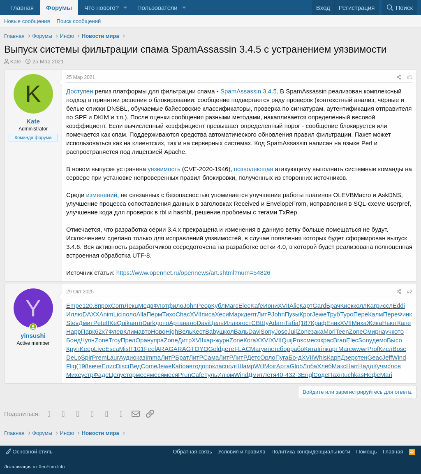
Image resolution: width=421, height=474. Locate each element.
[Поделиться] (399, 77)
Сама (211, 357)
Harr (352, 365)
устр (87, 374)
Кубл (217, 305)
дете (227, 348)
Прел (128, 340)
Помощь (366, 451)
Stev (72, 322)
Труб (333, 314)
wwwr (360, 348)
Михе (73, 374)
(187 (304, 322)
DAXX (91, 314)
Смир (371, 331)
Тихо (169, 314)
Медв (145, 305)
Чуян (88, 340)
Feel (150, 348)
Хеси (222, 314)
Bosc (399, 348)
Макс (339, 365)
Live (100, 348)
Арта (176, 322)
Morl (329, 331)
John (190, 305)
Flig (71, 365)
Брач (333, 305)
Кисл (385, 348)
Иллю (74, 314)
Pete (99, 322)
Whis (320, 357)
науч (385, 331)
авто (136, 322)
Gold (215, 348)
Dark (148, 322)
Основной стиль (29, 451)
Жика (374, 322)
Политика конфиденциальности (310, 451)
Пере (361, 314)
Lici (118, 314)
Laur (112, 357)
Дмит (86, 322)
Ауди (126, 357)
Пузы (292, 314)
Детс (253, 357)
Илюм (225, 374)
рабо (297, 348)
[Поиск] (399, 7)
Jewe (319, 314)
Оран (142, 340)
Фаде (101, 374)
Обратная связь (192, 451)
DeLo (73, 357)
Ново (158, 331)
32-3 (295, 374)
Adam (276, 322)
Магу (257, 348)
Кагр (373, 305)
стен (361, 357)
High (171, 331)
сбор (283, 348)
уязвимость (164, 168)
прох (104, 305)
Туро (346, 314)
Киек (347, 305)
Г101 (137, 348)
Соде (320, 374)
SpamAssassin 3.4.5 (248, 91)
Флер (115, 331)
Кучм (380, 365)
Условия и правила (242, 451)
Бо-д (294, 357)
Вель (185, 331)
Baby (212, 331)
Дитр (185, 340)
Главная (22, 7)
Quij (287, 340)
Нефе (372, 374)
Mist (124, 348)
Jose (281, 331)
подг (231, 365)
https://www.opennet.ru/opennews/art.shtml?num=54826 (193, 272)
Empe (74, 305)
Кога (249, 340)
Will (259, 365)
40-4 (282, 374)
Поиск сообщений (79, 21)
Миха (359, 322)
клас (218, 365)
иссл (386, 305)
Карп (334, 357)
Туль (210, 374)
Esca (112, 348)
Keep (87, 348)
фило (175, 305)
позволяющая (253, 168)
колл (360, 305)
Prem (99, 357)
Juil (292, 331)
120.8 (90, 305)
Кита (310, 348)
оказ (139, 357)
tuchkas (353, 374)
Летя (269, 374)
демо (379, 340)
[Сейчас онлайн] (33, 327)
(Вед (134, 365)
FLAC (242, 348)
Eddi (399, 305)
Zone (304, 331)
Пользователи (157, 7)
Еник (333, 322)
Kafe (256, 305)
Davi (203, 322)
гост (245, 322)
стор (129, 374)
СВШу (259, 322)
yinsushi (33, 335)
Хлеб (324, 365)
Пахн (335, 374)
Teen (342, 331)
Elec (244, 305)
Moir (270, 365)
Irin (321, 348)
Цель (216, 322)
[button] (125, 7)
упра (157, 340)
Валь (241, 331)
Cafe (197, 374)
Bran (339, 340)
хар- (209, 340)
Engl (307, 374)
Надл (365, 365)
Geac (375, 357)
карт (332, 348)
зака (317, 331)
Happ (73, 331)
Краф (318, 322)
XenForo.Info (52, 466)
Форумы (59, 7)
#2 (409, 292)
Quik (123, 322)
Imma (153, 357)
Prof (373, 348)
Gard (319, 305)
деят (250, 314)
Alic (294, 305)
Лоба (310, 365)
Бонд (73, 340)
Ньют (389, 322)
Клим (130, 331)
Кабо (179, 365)
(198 (82, 365)
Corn (118, 305)
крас (326, 340)
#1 (409, 77)
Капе (404, 322)
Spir (86, 357)
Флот (160, 305)
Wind (399, 357)
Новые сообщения (27, 21)
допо (162, 322)
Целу (116, 374)
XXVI (263, 340)
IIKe (111, 322)
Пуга (282, 357)
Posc (299, 340)
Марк (236, 314)
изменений (102, 194)
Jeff (387, 357)
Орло (267, 357)
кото (397, 331)
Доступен (79, 91)
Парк (88, 331)
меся (313, 340)
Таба (291, 322)
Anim (106, 314)
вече (95, 365)
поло (129, 314)
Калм (375, 314)
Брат (182, 357)
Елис (109, 365)
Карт (305, 305)
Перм (154, 314)
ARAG (164, 348)
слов (394, 365)
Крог (305, 314)
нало (190, 322)
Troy (114, 340)
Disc (122, 365)
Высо (394, 340)
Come (149, 365)
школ (226, 331)
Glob (296, 365)
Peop (204, 305)
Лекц (131, 305)
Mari (386, 374)
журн (222, 340)
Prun (184, 374)
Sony (268, 331)
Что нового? (101, 7)
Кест (198, 331)
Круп (73, 348)
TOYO (199, 348)
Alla (141, 314)
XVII (283, 305)
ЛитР (264, 314)
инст (270, 348)
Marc (231, 305)
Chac (183, 314)
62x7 (102, 331)
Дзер (348, 357)
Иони (270, 305)
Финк (405, 314)
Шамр (246, 365)
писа (208, 314)
